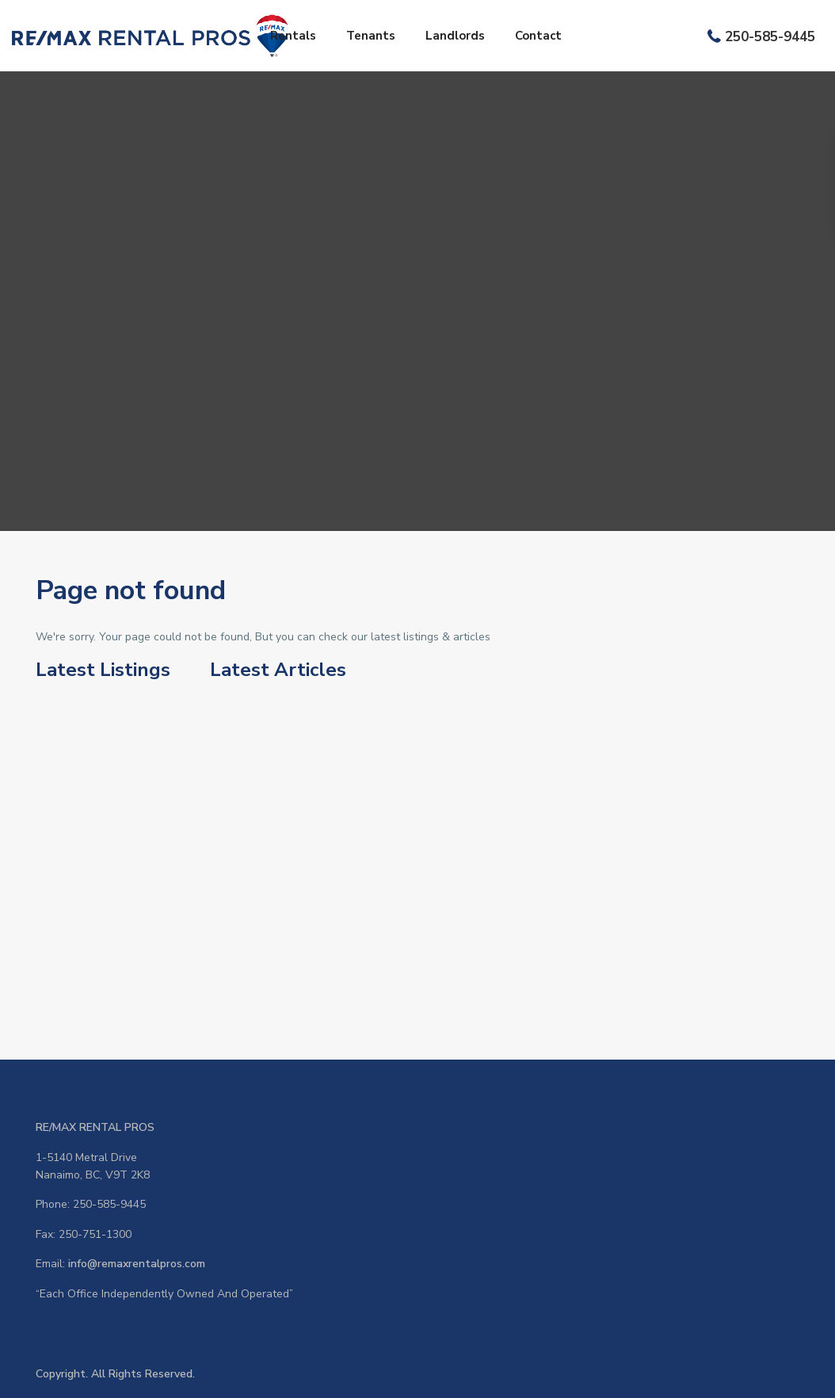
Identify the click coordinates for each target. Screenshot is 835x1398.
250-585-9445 (770, 37)
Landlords (455, 36)
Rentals (293, 36)
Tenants (370, 36)
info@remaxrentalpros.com (136, 1263)
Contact (538, 36)
